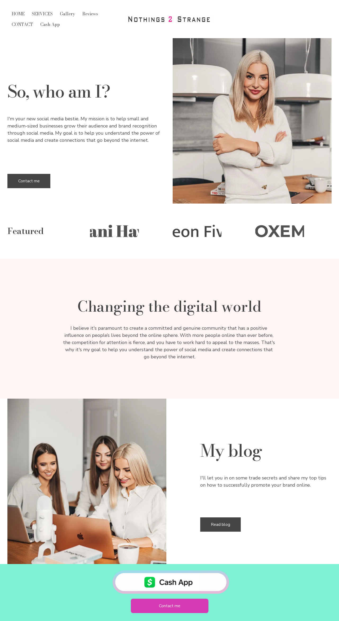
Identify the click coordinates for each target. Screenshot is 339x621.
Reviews (90, 14)
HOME (18, 14)
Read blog (220, 524)
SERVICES (42, 14)
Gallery (67, 14)
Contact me (29, 181)
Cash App (50, 24)
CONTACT (22, 24)
